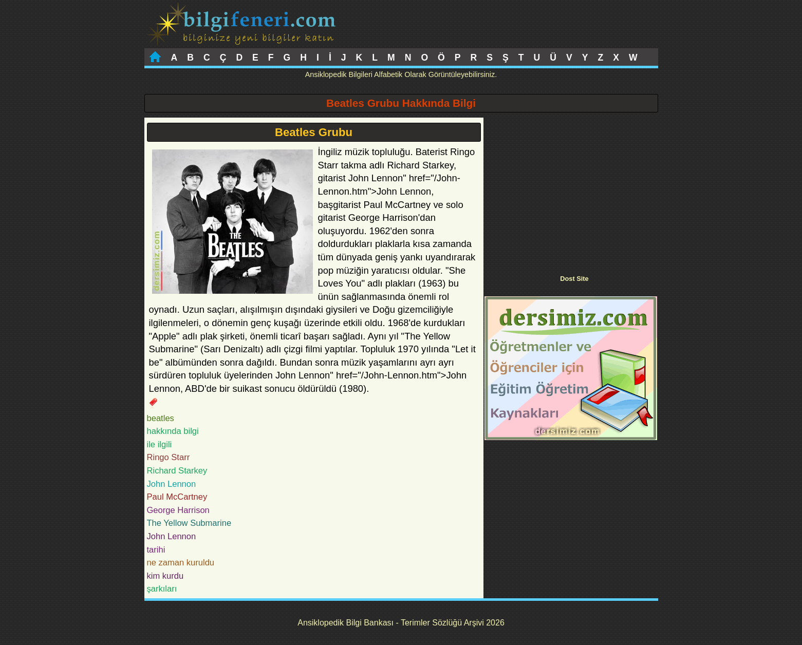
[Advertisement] (570, 189)
